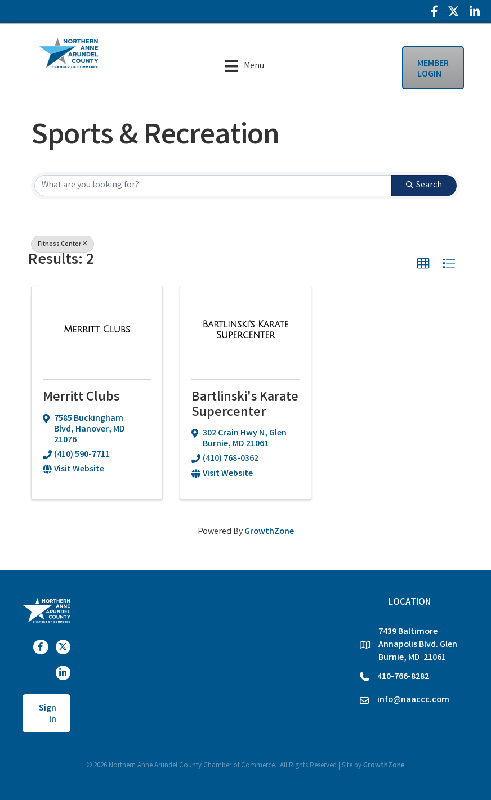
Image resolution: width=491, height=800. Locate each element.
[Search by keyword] (213, 185)
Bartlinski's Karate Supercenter (244, 405)
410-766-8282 (403, 677)
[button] (423, 264)
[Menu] (244, 66)
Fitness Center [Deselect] (62, 244)
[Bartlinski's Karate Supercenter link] (245, 330)
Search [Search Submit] (424, 185)
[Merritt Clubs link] (97, 330)
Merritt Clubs (81, 398)
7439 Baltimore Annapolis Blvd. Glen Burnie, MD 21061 (417, 645)
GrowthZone (269, 531)
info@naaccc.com (413, 700)
